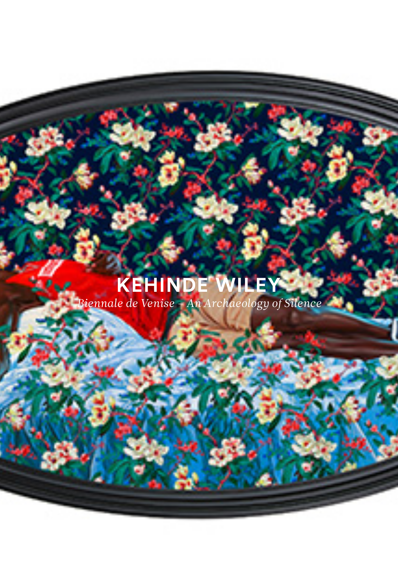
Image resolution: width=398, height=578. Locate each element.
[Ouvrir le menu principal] (385, 9)
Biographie (372, 552)
